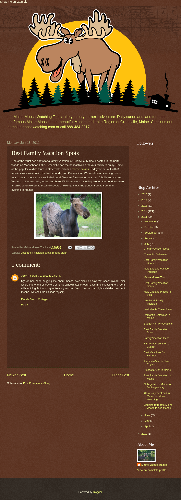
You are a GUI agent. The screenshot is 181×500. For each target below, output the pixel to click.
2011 (144, 216)
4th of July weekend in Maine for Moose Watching (157, 396)
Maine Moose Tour (154, 277)
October (149, 227)
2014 (144, 199)
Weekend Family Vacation (153, 302)
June (147, 415)
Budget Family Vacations (158, 323)
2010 (144, 433)
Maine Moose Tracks (154, 464)
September (151, 232)
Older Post (120, 375)
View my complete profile (151, 470)
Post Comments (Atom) (36, 383)
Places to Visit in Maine (157, 369)
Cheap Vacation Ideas (156, 248)
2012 (144, 211)
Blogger (97, 492)
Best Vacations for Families (154, 354)
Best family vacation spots (36, 252)
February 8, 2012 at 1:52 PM (44, 275)
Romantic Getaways (155, 254)
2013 (144, 205)
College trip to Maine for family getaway (158, 386)
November (150, 221)
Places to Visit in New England (156, 363)
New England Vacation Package (157, 270)
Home (69, 375)
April (147, 426)
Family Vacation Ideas (156, 338)
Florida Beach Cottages (35, 299)
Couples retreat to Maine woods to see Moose (158, 406)
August (148, 238)
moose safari (59, 252)
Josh (24, 275)
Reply (24, 304)
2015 (144, 194)
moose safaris (80, 169)
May (147, 420)
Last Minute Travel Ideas (158, 309)
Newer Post (16, 375)
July (147, 244)
